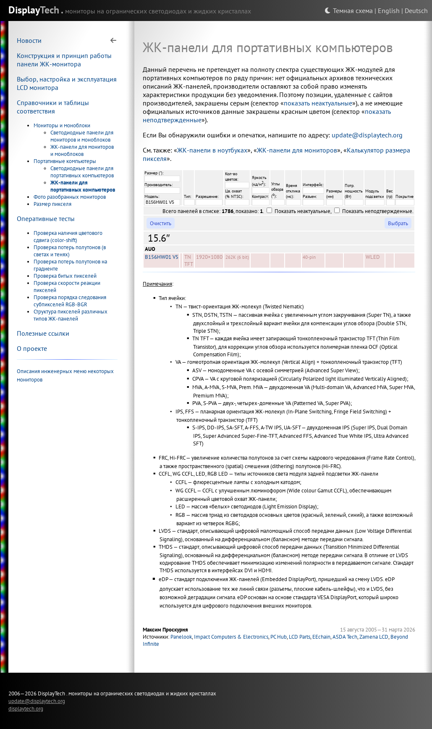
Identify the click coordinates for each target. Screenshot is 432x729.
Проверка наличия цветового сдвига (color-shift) (68, 236)
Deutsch (416, 10)
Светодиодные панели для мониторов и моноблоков (81, 136)
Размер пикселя (52, 204)
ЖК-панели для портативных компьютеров (82, 186)
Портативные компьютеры (65, 161)
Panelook (181, 636)
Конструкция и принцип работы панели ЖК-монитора (64, 59)
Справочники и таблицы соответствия (53, 106)
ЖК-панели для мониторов (297, 150)
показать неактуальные (318, 103)
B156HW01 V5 (161, 257)
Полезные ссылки (43, 333)
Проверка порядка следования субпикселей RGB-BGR (70, 301)
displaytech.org (25, 708)
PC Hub (278, 636)
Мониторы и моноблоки (62, 125)
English (389, 10)
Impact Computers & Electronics (231, 636)
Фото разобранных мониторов (70, 196)
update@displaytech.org (367, 135)
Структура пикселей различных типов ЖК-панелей (70, 315)
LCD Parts (299, 636)
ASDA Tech (345, 636)
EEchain (321, 636)
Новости (29, 40)
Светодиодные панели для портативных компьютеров (82, 172)
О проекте (32, 348)
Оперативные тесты (46, 218)
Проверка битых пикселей (65, 275)
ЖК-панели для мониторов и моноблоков (82, 150)
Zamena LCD (373, 636)
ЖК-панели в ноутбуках (212, 150)
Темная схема (349, 10)
